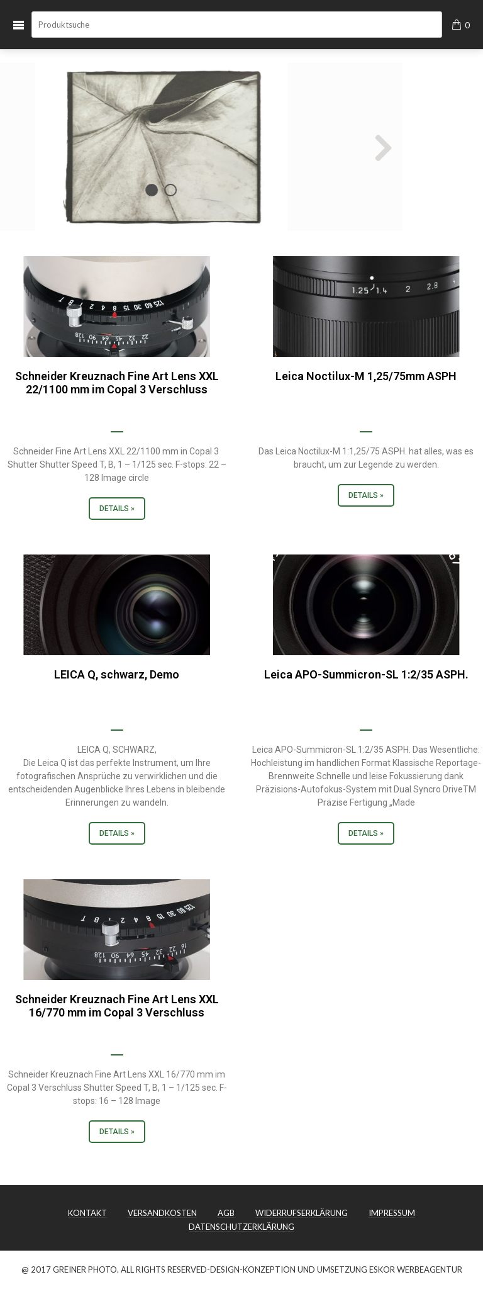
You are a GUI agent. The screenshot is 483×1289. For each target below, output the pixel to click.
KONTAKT (87, 1213)
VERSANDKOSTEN (162, 1213)
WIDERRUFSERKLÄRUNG (301, 1213)
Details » (117, 508)
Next (269, 147)
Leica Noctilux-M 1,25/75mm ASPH (366, 376)
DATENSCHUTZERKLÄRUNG (241, 1227)
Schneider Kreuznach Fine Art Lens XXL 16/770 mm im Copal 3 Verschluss (117, 1006)
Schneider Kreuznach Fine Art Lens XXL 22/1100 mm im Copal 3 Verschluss (117, 382)
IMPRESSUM (392, 1213)
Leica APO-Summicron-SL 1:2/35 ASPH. (366, 674)
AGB (226, 1213)
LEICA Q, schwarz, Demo (116, 674)
